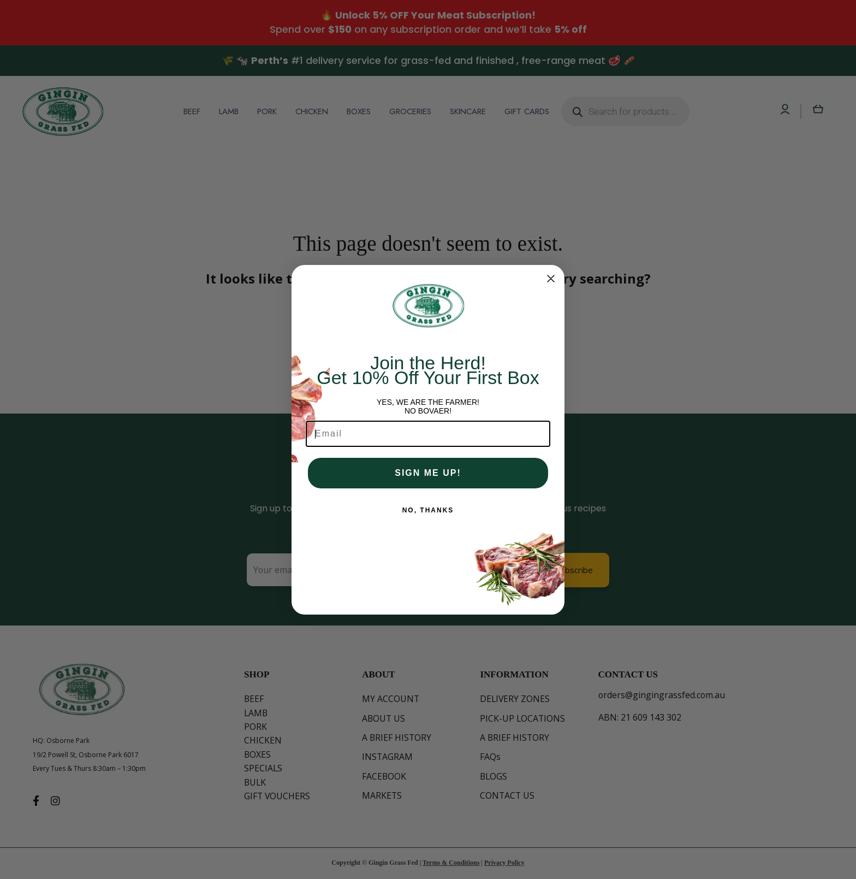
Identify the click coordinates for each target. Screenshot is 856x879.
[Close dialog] (551, 278)
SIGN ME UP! (428, 472)
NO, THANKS (428, 510)
